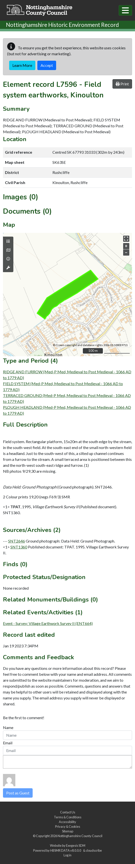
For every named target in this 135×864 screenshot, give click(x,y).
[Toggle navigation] (125, 10)
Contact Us (67, 812)
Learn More (22, 65)
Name (8, 727)
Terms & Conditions (67, 817)
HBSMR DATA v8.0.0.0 (66, 850)
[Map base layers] (8, 250)
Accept (47, 65)
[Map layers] (8, 241)
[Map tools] (8, 267)
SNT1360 (18, 547)
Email (7, 742)
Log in (67, 855)
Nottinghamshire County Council (80, 836)
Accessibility (67, 822)
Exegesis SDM (75, 845)
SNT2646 (16, 541)
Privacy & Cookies (67, 826)
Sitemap (67, 831)
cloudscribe (94, 850)
